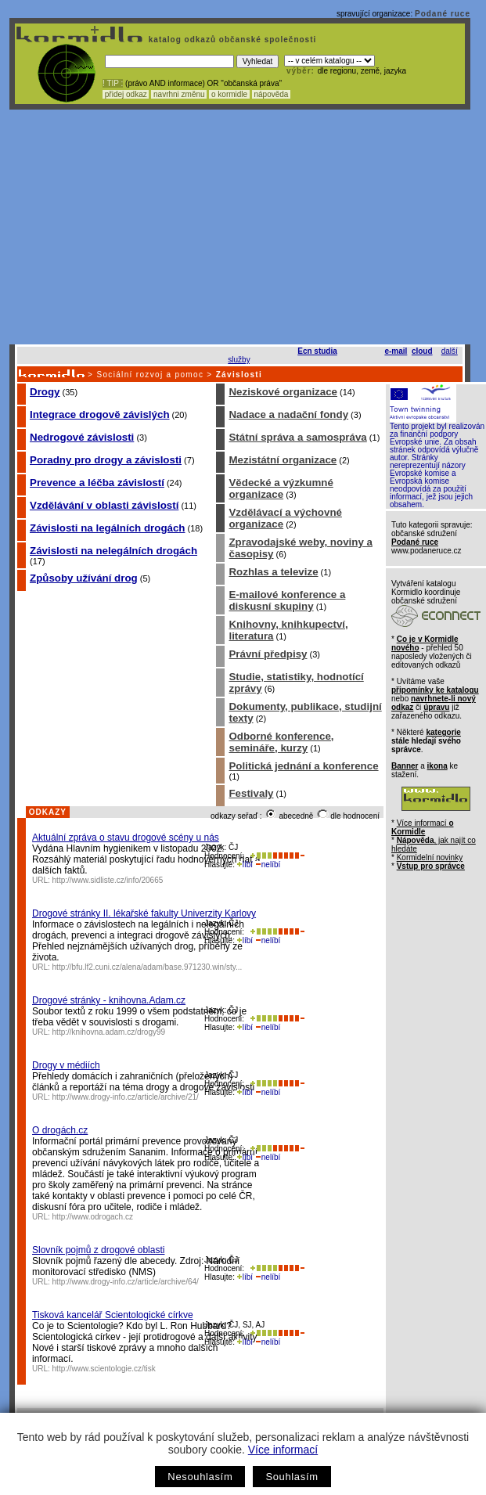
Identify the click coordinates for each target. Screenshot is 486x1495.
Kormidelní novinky (430, 857)
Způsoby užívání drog (84, 578)
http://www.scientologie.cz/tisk (104, 1368)
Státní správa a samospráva (297, 437)
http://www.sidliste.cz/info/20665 (108, 880)
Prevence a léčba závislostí (97, 482)
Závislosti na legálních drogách (107, 528)
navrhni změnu (179, 94)
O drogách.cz (60, 1130)
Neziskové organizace (283, 392)
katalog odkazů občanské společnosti (231, 39)
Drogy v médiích (66, 1065)
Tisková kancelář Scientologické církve (112, 1314)
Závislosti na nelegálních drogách (113, 551)
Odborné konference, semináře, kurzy (281, 742)
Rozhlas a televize (273, 572)
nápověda (271, 94)
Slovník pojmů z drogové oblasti (98, 1250)
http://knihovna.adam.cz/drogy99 (109, 1032)
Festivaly (251, 793)
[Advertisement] (240, 227)
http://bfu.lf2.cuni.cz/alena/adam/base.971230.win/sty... (147, 967)
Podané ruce (442, 13)
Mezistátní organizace (283, 460)
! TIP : (113, 83)
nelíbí (267, 864)
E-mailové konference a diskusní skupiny (287, 600)
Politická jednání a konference (303, 766)
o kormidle (229, 94)
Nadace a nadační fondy (288, 414)
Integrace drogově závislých (100, 414)
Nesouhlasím (199, 1476)
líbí (245, 864)
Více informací (283, 1449)
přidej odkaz (126, 94)
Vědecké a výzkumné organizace (281, 488)
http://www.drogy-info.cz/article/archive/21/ (125, 1097)
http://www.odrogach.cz (92, 1216)
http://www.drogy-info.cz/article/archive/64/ (125, 1281)
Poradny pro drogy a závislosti (106, 460)
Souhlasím (291, 1476)
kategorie (443, 732)
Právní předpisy (268, 654)
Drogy (45, 392)
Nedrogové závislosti (82, 437)
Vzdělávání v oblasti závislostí (104, 505)
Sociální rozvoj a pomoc (149, 374)
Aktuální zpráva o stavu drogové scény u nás (125, 837)
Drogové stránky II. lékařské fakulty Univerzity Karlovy (144, 913)
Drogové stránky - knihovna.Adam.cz (108, 1000)
